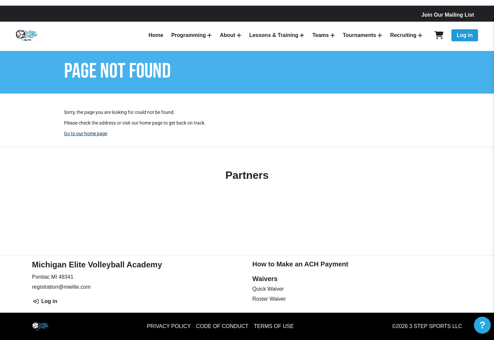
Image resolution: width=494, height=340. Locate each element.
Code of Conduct (222, 326)
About (227, 35)
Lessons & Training (274, 35)
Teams (320, 35)
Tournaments (359, 35)
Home (155, 35)
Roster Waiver (269, 299)
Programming (188, 35)
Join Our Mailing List (447, 15)
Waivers (265, 278)
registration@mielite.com (61, 287)
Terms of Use (274, 326)
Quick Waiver (268, 289)
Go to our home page (85, 133)
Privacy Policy (169, 326)
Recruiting (403, 35)
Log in (465, 35)
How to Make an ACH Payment (300, 264)
